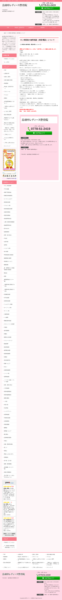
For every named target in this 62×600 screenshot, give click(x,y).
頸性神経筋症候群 (8, 208)
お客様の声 (31, 27)
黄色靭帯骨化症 (7, 218)
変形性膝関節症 (7, 394)
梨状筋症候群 (7, 202)
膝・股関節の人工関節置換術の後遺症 (9, 268)
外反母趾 (6, 407)
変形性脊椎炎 (7, 215)
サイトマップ (7, 146)
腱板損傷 (6, 264)
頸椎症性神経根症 (8, 195)
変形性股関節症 (7, 391)
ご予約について (7, 134)
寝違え (5, 450)
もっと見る (6, 62)
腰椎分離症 (6, 398)
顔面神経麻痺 (7, 370)
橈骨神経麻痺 (7, 353)
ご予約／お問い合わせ (9, 142)
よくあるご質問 (7, 111)
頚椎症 (5, 357)
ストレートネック (8, 340)
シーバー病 (6, 373)
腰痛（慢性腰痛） (8, 463)
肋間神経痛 (6, 376)
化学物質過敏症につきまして (9, 102)
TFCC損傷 (6, 189)
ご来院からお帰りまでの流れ (9, 107)
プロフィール (7, 91)
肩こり (5, 447)
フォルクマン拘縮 (8, 304)
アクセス (54, 27)
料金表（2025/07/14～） (19, 28)
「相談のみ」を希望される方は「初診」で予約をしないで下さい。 (9, 129)
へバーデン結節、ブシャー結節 (9, 380)
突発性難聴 (6, 424)
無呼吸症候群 (7, 350)
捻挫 (5, 276)
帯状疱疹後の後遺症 (8, 254)
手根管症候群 (7, 417)
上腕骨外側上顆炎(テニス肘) (9, 290)
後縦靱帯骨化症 (7, 225)
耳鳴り (5, 440)
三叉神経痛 (6, 388)
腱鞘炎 (5, 427)
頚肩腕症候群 (7, 294)
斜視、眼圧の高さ (8, 384)
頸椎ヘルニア (7, 363)
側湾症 (5, 244)
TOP (8, 27)
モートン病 (6, 310)
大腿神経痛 (6, 314)
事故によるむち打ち (8, 454)
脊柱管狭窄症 (7, 360)
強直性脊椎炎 (7, 212)
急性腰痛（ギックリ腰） (8, 468)
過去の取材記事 (7, 114)
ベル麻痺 (6, 317)
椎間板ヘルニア (7, 431)
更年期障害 (6, 330)
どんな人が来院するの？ (8, 138)
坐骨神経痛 (6, 414)
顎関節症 (6, 457)
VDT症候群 (6, 297)
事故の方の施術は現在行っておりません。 (9, 123)
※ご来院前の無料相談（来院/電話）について (9, 546)
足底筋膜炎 (6, 421)
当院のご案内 (7, 76)
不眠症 (5, 327)
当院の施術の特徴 (8, 80)
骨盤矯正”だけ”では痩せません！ (9, 118)
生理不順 (6, 241)
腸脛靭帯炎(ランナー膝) (9, 280)
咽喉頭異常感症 (7, 320)
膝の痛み (6, 434)
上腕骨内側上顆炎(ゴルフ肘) (9, 285)
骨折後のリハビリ (8, 261)
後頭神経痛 (6, 347)
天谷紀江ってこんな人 (9, 58)
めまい (5, 366)
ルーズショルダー (8, 198)
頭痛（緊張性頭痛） (8, 444)
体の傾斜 (6, 251)
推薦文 (5, 98)
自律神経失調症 (7, 437)
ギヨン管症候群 (7, 185)
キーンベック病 (7, 307)
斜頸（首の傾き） (8, 235)
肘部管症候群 (7, 300)
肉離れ (5, 333)
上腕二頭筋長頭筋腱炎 (9, 221)
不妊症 (5, 238)
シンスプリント (7, 411)
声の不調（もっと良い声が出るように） (9, 476)
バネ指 (5, 401)
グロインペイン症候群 (9, 324)
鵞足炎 (5, 273)
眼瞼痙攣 (6, 343)
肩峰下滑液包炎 (7, 192)
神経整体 (42, 27)
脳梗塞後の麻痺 (7, 258)
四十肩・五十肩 (7, 460)
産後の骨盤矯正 (7, 472)
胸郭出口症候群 (7, 337)
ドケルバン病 (7, 205)
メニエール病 (7, 248)
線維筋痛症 (6, 231)
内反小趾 (6, 404)
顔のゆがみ (6, 228)
